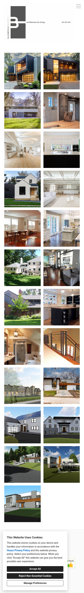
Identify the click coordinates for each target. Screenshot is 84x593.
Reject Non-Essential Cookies (35, 576)
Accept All (35, 568)
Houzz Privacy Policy (18, 550)
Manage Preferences (35, 583)
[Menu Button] (78, 6)
